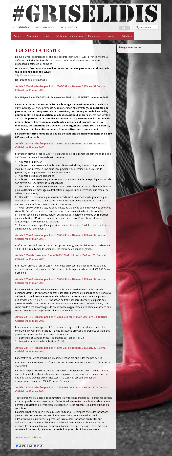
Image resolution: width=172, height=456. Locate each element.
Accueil (17, 36)
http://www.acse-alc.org (28, 75)
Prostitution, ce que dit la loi (28, 437)
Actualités (126, 36)
